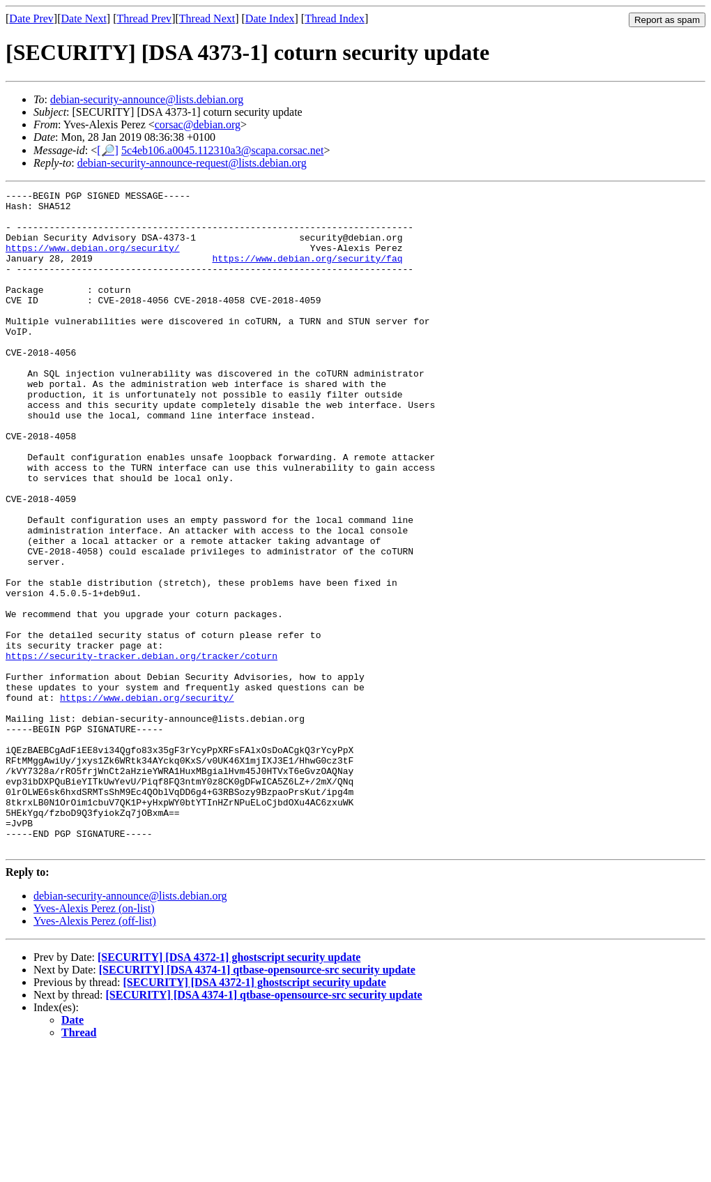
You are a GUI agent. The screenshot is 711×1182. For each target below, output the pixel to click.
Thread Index (335, 18)
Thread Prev (143, 18)
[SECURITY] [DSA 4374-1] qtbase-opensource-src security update (257, 1101)
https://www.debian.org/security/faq (307, 272)
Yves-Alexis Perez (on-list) (93, 1040)
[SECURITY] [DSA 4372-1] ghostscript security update (229, 1089)
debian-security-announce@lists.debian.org (146, 99)
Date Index (270, 18)
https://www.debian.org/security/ (93, 260)
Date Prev (31, 18)
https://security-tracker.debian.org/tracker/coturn (141, 749)
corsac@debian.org (197, 124)
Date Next (84, 18)
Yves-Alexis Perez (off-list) (94, 1053)
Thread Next (207, 18)
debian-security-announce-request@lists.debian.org (192, 163)
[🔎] (107, 150)
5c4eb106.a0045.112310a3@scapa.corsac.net (222, 150)
